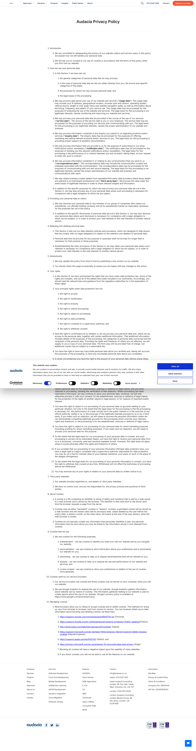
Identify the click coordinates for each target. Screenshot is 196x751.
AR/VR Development (57, 699)
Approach (31, 695)
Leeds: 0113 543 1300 (119, 687)
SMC (84, 704)
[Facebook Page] (46, 743)
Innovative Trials (89, 716)
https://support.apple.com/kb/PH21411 (78, 642)
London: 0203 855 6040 (120, 701)
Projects (30, 687)
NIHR (84, 720)
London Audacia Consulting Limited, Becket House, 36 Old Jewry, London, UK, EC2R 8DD (122, 709)
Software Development (58, 683)
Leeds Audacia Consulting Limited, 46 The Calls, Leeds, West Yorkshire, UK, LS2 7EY (122, 694)
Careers (30, 708)
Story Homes (88, 687)
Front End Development (59, 687)
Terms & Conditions (156, 691)
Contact (30, 704)
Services (30, 683)
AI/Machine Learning (57, 695)
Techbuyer (86, 708)
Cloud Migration (55, 708)
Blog (28, 691)
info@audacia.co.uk (118, 683)
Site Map (152, 683)
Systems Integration (57, 704)
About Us (31, 699)
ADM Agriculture (89, 691)
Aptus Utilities (88, 712)
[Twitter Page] (52, 743)
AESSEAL (86, 683)
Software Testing (56, 712)
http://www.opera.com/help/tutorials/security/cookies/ (85, 629)
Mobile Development (57, 691)
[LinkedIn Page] (57, 743)
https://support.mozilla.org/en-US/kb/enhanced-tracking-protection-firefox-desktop (99, 624)
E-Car (84, 695)
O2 (83, 699)
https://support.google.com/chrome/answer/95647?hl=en (87, 619)
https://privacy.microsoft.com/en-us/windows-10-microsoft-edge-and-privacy (97, 647)
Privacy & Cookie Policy (158, 687)
